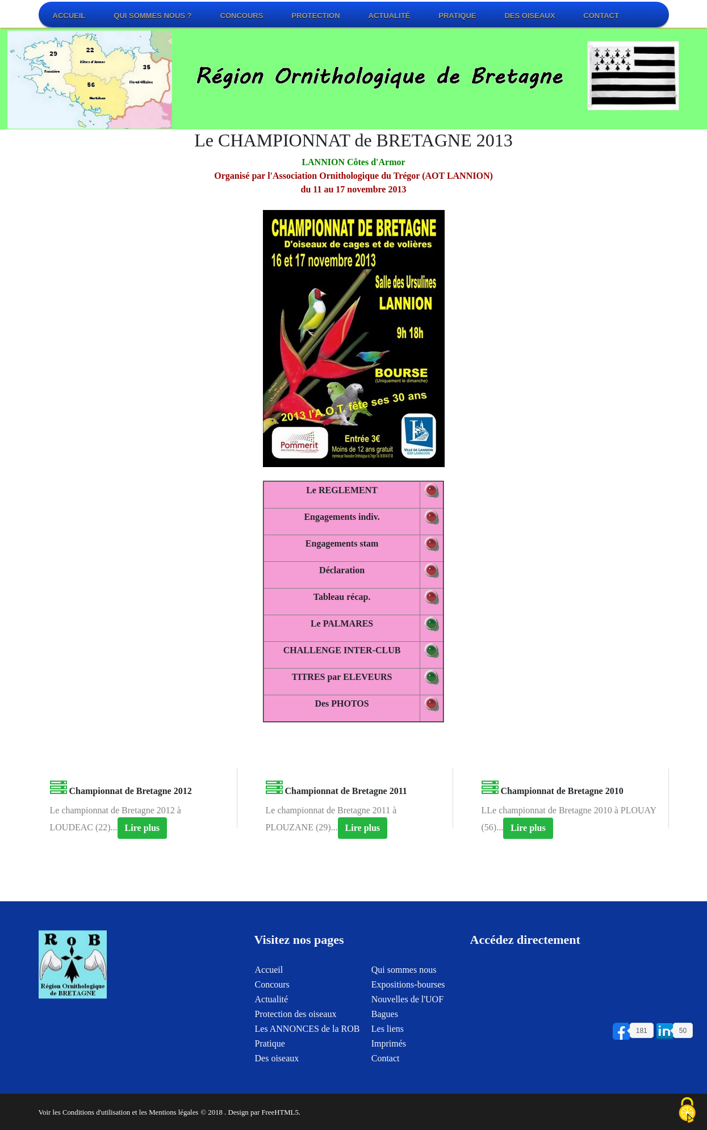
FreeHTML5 (279, 1112)
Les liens (387, 1050)
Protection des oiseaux (296, 1035)
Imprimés (388, 1064)
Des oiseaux (529, 15)
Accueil (69, 15)
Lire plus (142, 835)
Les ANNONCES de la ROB (307, 1050)
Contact (601, 15)
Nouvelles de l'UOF (407, 1020)
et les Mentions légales (165, 1112)
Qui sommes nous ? (152, 15)
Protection (315, 15)
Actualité (390, 15)
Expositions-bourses (408, 1005)
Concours (241, 15)
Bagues (384, 1035)
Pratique (457, 15)
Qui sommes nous (404, 990)
